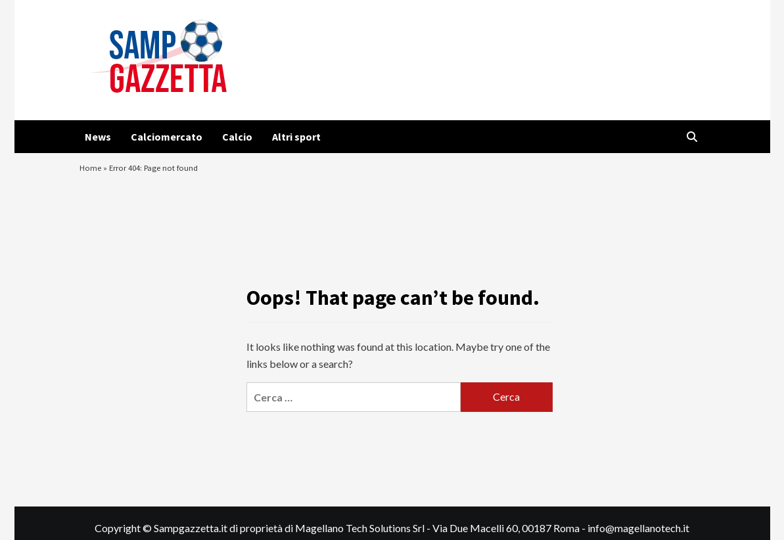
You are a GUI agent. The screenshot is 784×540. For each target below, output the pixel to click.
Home (92, 174)
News (98, 136)
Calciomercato (166, 136)
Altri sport (296, 136)
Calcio (237, 136)
